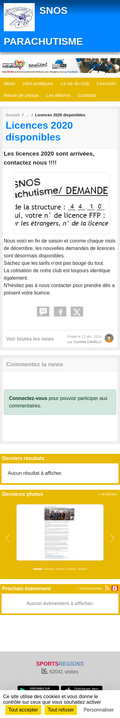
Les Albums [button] (58, 95)
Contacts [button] (87, 95)
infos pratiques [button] (38, 83)
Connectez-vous (28, 398)
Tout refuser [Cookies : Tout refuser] (61, 709)
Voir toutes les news (30, 339)
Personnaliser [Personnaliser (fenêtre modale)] (99, 709)
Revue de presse (21, 95)
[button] (7, 538)
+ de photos (107, 494)
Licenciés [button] (106, 83)
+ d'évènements (89, 588)
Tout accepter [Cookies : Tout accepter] (23, 709)
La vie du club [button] (74, 83)
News (10, 83)
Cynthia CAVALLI (87, 342)
